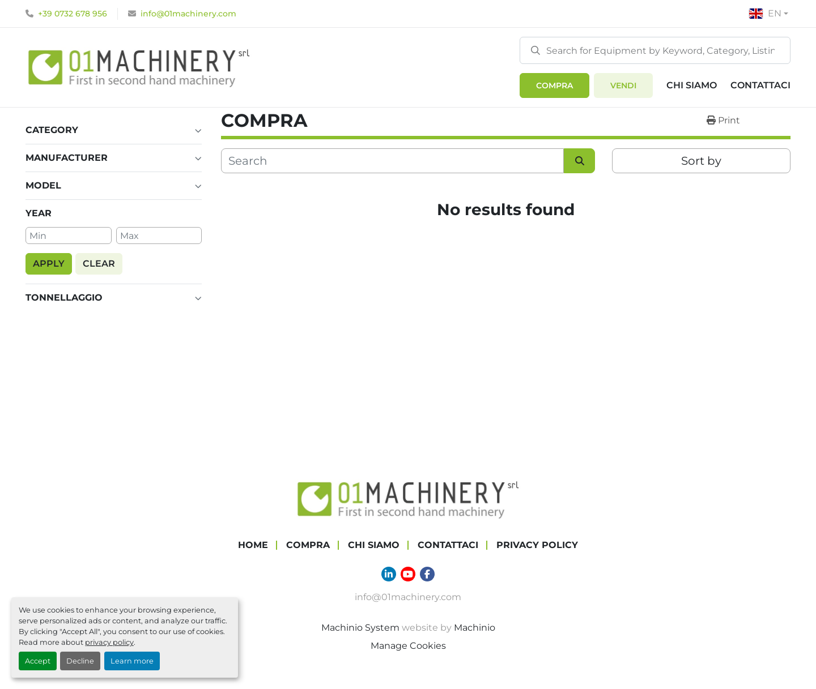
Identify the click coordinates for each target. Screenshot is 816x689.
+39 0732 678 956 (72, 13)
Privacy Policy (537, 545)
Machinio (474, 627)
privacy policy (109, 642)
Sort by (701, 161)
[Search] (655, 50)
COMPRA (554, 85)
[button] (554, 85)
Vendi (623, 85)
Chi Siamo (691, 85)
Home (253, 545)
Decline (80, 661)
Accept (37, 661)
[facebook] (427, 574)
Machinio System (360, 627)
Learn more (132, 661)
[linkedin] (388, 574)
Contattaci (760, 85)
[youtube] (408, 574)
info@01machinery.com (188, 13)
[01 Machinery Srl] (408, 498)
